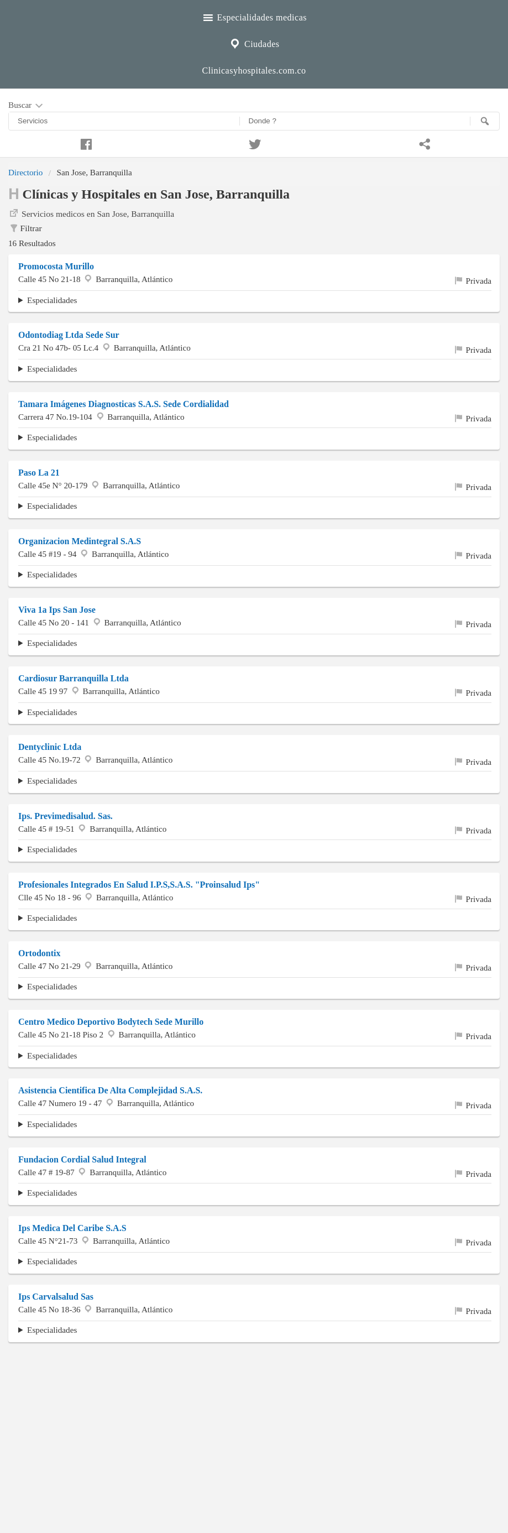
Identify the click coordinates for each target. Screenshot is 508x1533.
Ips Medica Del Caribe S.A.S (72, 1228)
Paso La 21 (39, 472)
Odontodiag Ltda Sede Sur (68, 335)
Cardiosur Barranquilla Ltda (73, 678)
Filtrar (25, 228)
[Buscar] (484, 121)
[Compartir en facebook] (84, 142)
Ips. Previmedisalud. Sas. (65, 816)
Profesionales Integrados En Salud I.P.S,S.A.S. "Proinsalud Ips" (139, 884)
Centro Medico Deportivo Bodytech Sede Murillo (110, 1021)
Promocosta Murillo (56, 266)
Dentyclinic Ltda (49, 747)
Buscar (26, 105)
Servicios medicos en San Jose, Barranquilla (91, 212)
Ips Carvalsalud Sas (55, 1296)
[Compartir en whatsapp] (423, 142)
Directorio (25, 172)
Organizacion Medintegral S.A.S (79, 541)
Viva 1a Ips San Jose (57, 609)
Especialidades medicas (254, 16)
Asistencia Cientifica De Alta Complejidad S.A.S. (110, 1090)
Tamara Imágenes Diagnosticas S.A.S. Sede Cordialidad (123, 404)
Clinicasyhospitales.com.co (254, 70)
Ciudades (253, 42)
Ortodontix (39, 953)
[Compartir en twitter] (253, 142)
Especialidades (52, 300)
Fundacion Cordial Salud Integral (82, 1159)
